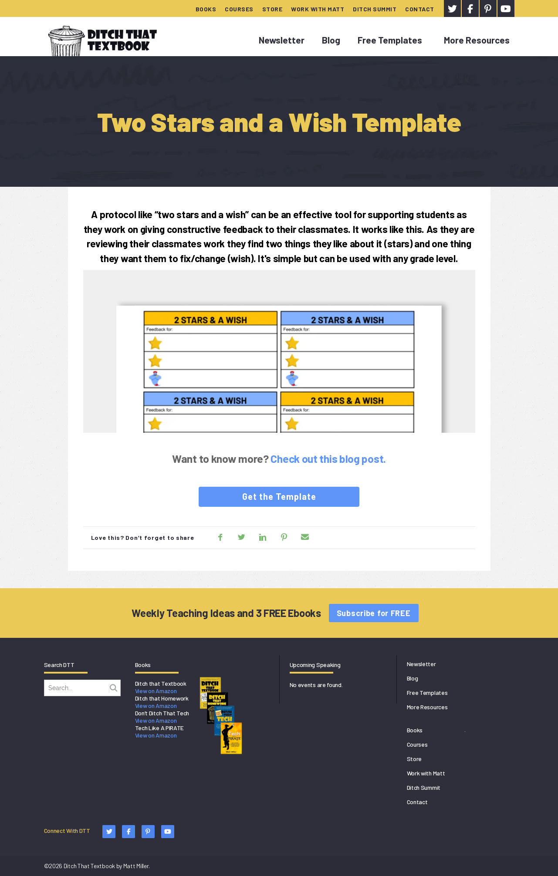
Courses (239, 9)
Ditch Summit (374, 9)
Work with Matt (317, 9)
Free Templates (390, 39)
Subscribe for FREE (374, 613)
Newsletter (281, 39)
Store (272, 9)
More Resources (477, 39)
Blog (331, 39)
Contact (419, 9)
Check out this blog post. (328, 458)
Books (206, 9)
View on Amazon (156, 690)
